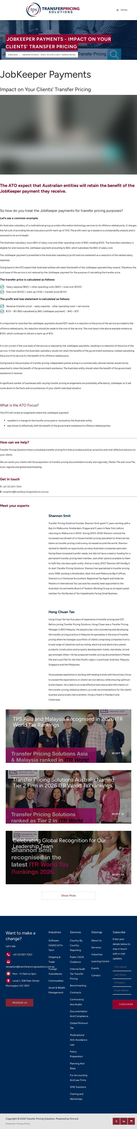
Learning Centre (100, 961)
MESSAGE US (13, 1001)
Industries (97, 954)
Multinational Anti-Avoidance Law (78, 1040)
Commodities (56, 980)
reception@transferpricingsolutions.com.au (30, 966)
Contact (95, 975)
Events (95, 968)
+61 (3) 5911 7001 (22, 954)
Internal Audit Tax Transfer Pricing (77, 974)
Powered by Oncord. (67, 1118)
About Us (96, 940)
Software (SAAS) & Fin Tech (56, 945)
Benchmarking (78, 985)
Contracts (75, 992)
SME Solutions (78, 1087)
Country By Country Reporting (76, 945)
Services (96, 947)
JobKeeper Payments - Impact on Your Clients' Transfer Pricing (48, 55)
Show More (68, 895)
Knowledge (13, 55)
